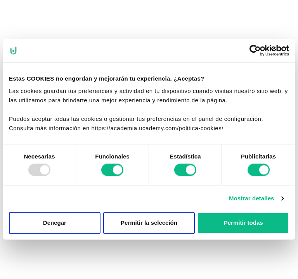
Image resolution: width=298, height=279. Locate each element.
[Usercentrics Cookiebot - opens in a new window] (255, 50)
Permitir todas (243, 222)
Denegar (54, 222)
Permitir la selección (149, 222)
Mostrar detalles (251, 198)
